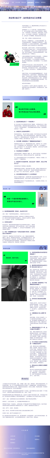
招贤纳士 (37, 2)
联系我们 (43, 2)
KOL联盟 (17, 2)
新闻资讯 (30, 3)
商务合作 (23, 2)
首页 (13, 2)
